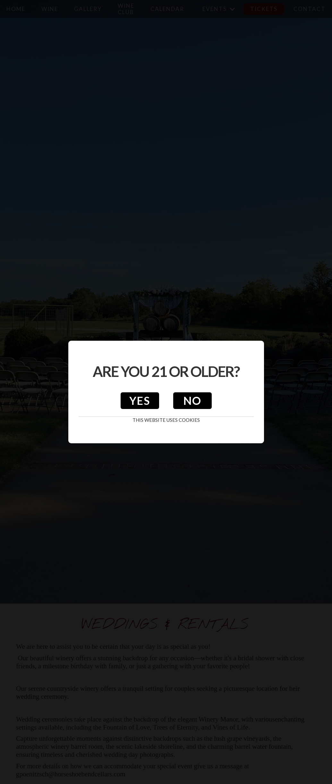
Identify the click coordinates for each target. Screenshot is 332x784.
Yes (139, 400)
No (192, 400)
